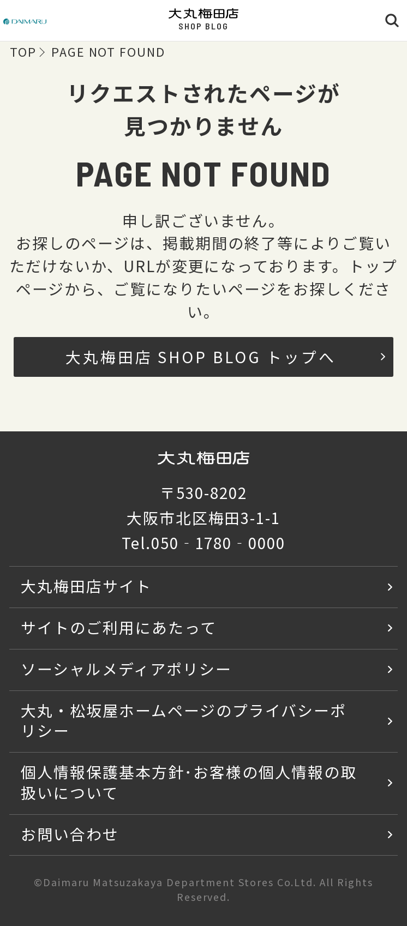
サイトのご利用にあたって (119, 627)
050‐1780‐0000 (218, 543)
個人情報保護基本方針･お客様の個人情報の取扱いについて (188, 782)
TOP (23, 52)
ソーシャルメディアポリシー (126, 669)
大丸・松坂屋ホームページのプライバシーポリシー (183, 720)
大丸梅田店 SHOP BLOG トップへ (225, 357)
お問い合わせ (70, 834)
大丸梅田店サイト (86, 586)
